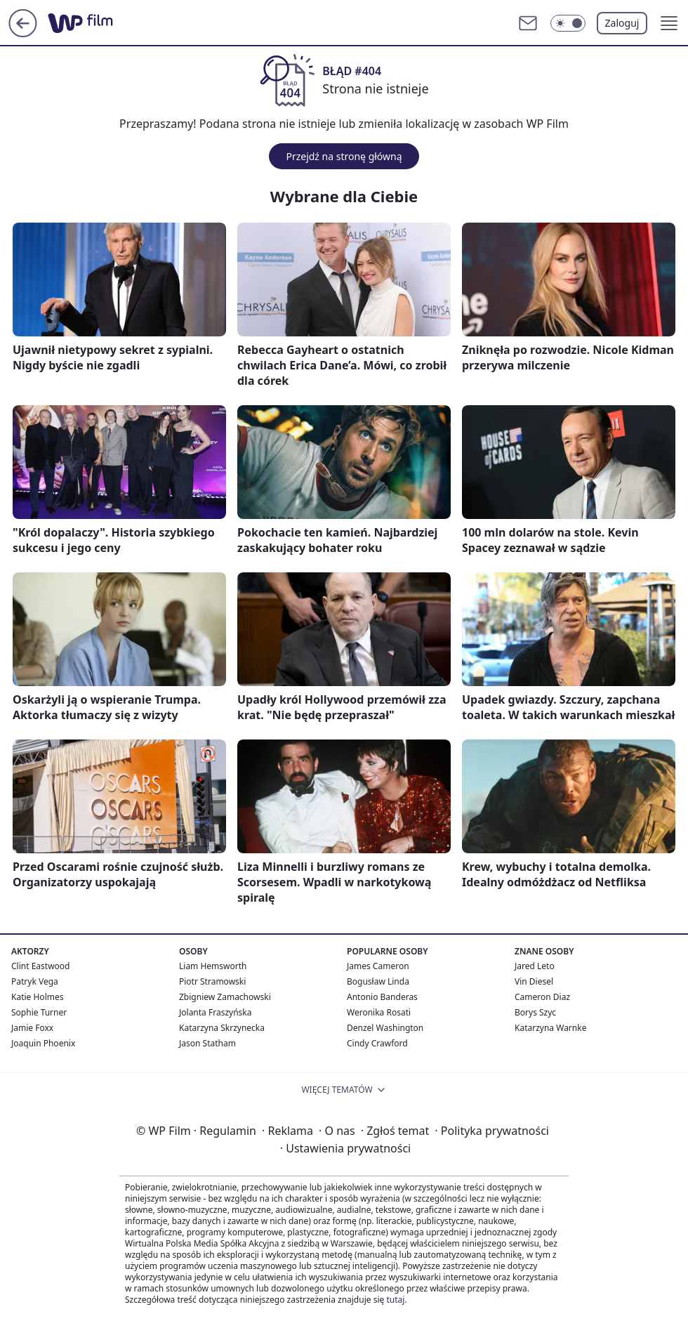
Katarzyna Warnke (550, 1028)
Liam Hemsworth (212, 966)
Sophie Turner (39, 1012)
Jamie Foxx (32, 1028)
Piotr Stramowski (212, 981)
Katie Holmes (37, 997)
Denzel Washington (385, 1028)
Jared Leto (535, 966)
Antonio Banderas (382, 997)
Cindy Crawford (377, 1043)
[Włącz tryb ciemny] (568, 23)
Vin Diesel (534, 981)
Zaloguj (622, 22)
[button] (669, 23)
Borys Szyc (535, 1012)
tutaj (395, 1300)
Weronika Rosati (379, 1012)
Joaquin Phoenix (43, 1043)
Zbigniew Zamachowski (225, 997)
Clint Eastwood (40, 966)
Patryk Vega (34, 981)
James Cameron (378, 966)
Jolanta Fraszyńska (215, 1012)
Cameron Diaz (542, 997)
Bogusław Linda (378, 981)
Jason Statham (207, 1043)
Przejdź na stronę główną (344, 156)
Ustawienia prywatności (345, 1148)
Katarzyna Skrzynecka (222, 1028)
